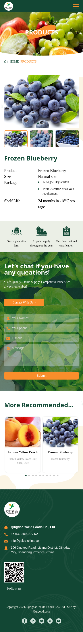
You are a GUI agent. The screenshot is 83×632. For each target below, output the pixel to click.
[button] (38, 123)
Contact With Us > (24, 302)
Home (14, 61)
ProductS (28, 61)
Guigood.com (41, 611)
